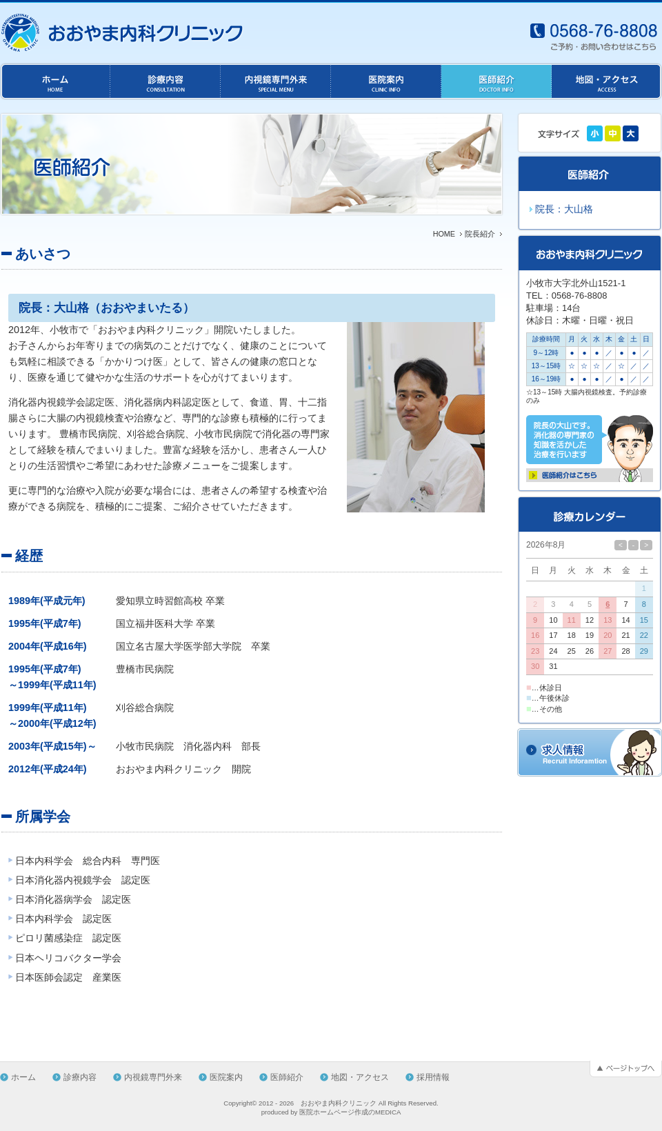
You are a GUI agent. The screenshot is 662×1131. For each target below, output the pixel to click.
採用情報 (433, 1077)
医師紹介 (286, 1077)
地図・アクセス (360, 1077)
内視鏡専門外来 (153, 1077)
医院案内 (226, 1077)
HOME (444, 234)
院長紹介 (480, 234)
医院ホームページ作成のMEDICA (350, 1112)
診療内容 (80, 1077)
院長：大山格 (564, 208)
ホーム (23, 1077)
